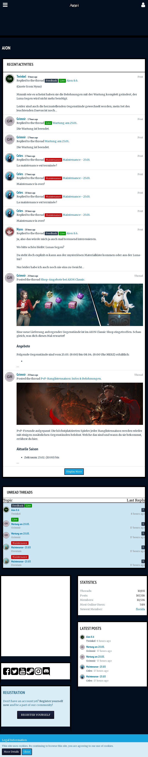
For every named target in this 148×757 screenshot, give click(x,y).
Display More (74, 471)
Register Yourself (35, 715)
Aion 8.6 (71, 80)
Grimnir (21, 119)
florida (140, 609)
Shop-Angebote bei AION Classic (62, 279)
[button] (5, 5)
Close (27, 751)
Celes (20, 155)
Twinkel (21, 76)
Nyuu (20, 229)
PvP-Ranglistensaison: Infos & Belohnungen (71, 378)
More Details (11, 751)
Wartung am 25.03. (65, 123)
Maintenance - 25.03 (76, 159)
